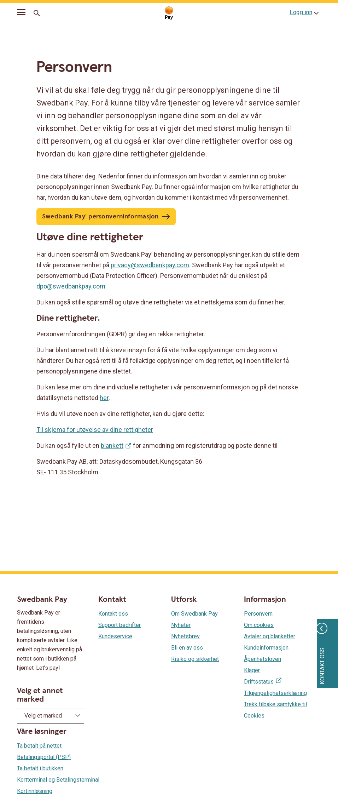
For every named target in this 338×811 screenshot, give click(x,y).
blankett (112, 445)
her (104, 397)
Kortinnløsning (34, 791)
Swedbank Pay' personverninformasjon (100, 216)
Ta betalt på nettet (39, 745)
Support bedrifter (119, 625)
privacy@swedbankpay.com (150, 265)
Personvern (258, 613)
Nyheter (181, 625)
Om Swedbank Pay (194, 613)
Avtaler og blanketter (269, 636)
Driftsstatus (259, 681)
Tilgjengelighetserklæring (275, 693)
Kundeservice (115, 636)
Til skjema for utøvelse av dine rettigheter (94, 429)
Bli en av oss (187, 647)
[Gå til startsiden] (169, 13)
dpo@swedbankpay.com (70, 286)
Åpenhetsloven (262, 659)
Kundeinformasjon (266, 647)
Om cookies (259, 625)
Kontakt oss (113, 613)
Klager (252, 670)
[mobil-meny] (21, 13)
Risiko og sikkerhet (195, 659)
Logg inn (301, 12)
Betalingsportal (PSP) (44, 757)
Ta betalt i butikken (40, 768)
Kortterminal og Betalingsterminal (58, 779)
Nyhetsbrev (185, 636)
